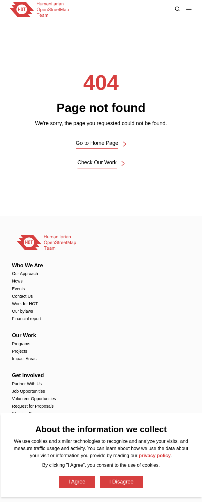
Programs (21, 343)
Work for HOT (25, 303)
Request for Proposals (33, 406)
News (17, 281)
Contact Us (22, 296)
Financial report (26, 318)
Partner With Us (27, 383)
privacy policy (155, 455)
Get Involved (28, 375)
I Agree (77, 482)
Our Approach (25, 273)
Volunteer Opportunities (34, 398)
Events (18, 288)
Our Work (24, 335)
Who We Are (27, 265)
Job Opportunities (28, 391)
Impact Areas (24, 358)
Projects (19, 351)
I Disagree (121, 482)
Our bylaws (22, 311)
